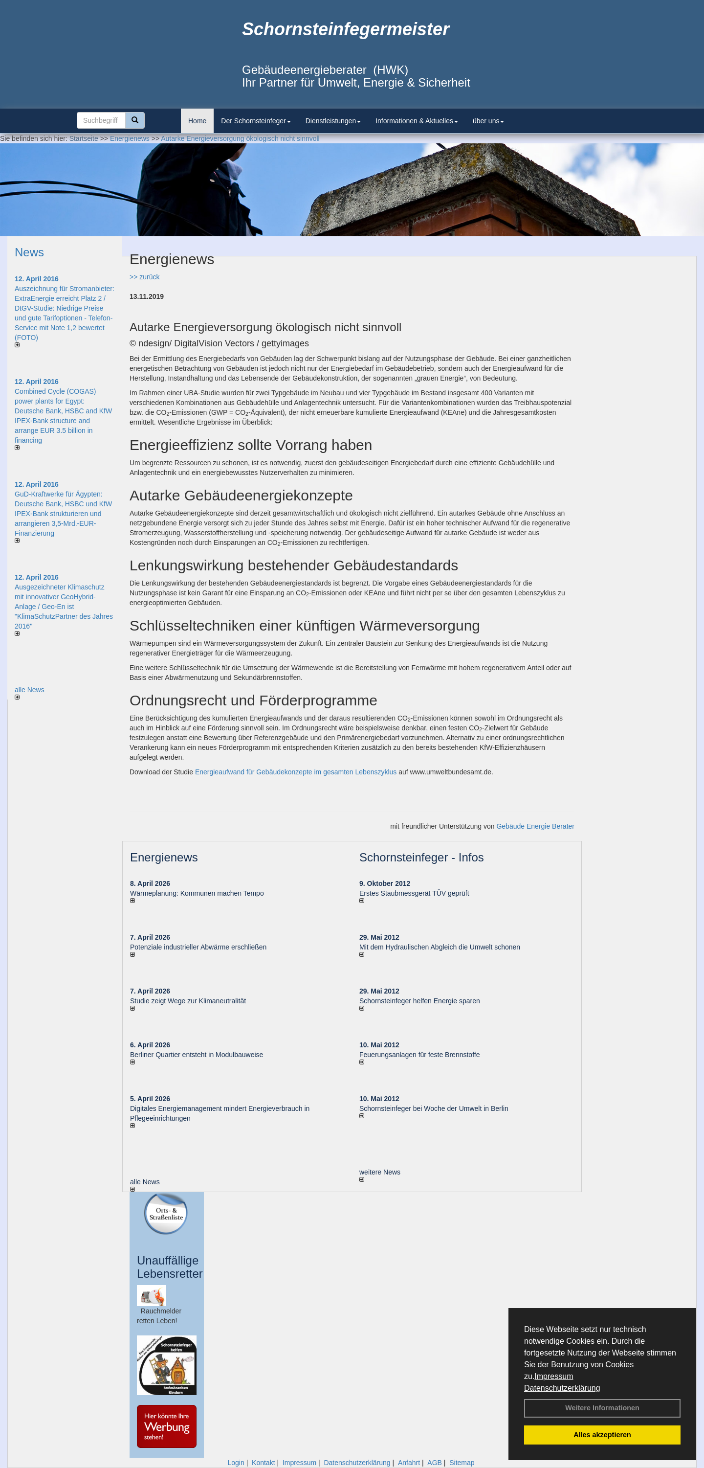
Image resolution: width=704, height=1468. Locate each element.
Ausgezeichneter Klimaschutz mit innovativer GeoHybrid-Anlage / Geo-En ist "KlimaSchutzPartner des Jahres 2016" (64, 606)
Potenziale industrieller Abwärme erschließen (198, 947)
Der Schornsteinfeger (255, 121)
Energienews (164, 857)
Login (235, 1463)
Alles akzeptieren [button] (602, 1435)
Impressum (553, 1376)
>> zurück (144, 277)
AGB (434, 1463)
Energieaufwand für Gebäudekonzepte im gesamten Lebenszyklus (295, 772)
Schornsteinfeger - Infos (421, 857)
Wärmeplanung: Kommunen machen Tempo (197, 893)
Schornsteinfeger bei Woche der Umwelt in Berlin (433, 1108)
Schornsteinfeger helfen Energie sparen (419, 1001)
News (29, 252)
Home (197, 121)
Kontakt (263, 1463)
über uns (488, 121)
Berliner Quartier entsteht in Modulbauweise (196, 1055)
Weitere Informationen (602, 1408)
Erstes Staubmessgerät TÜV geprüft (414, 893)
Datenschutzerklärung (562, 1388)
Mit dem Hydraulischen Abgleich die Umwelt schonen (439, 947)
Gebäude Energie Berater (535, 826)
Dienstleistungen (333, 121)
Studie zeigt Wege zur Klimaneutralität (188, 1001)
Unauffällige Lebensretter (170, 1267)
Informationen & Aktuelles (416, 121)
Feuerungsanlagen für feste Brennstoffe (419, 1055)
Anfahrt (409, 1463)
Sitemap (461, 1463)
